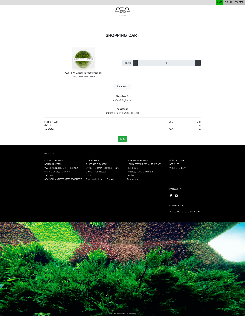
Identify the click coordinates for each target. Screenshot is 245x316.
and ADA (48, 175)
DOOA (88, 175)
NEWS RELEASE (177, 160)
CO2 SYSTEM (92, 160)
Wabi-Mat (131, 175)
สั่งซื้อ (122, 139)
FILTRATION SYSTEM (137, 160)
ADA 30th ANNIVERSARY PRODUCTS (63, 179)
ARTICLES (174, 164)
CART (219, 2)
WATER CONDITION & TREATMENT (62, 168)
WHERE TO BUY (177, 168)
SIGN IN (228, 2)
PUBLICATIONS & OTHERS (140, 172)
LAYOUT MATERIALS (96, 172)
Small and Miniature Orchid (100, 179)
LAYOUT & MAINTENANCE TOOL (102, 168)
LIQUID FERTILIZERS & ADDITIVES (144, 164)
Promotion (132, 179)
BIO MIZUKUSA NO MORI (57, 172)
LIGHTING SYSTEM (53, 160)
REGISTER (239, 2)
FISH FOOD (132, 168)
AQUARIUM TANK (53, 164)
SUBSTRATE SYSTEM (96, 164)
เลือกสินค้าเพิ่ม (122, 86)
